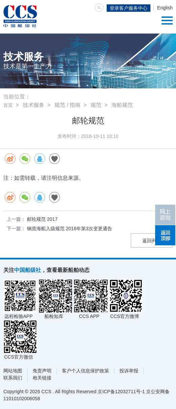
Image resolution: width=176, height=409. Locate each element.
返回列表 (151, 240)
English (165, 7)
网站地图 (12, 370)
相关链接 (42, 377)
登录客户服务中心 (128, 8)
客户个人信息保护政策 (85, 370)
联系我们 (12, 377)
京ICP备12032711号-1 (121, 391)
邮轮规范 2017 (42, 219)
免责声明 (42, 370)
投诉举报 (128, 370)
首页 (8, 105)
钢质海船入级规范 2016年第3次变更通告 (69, 228)
